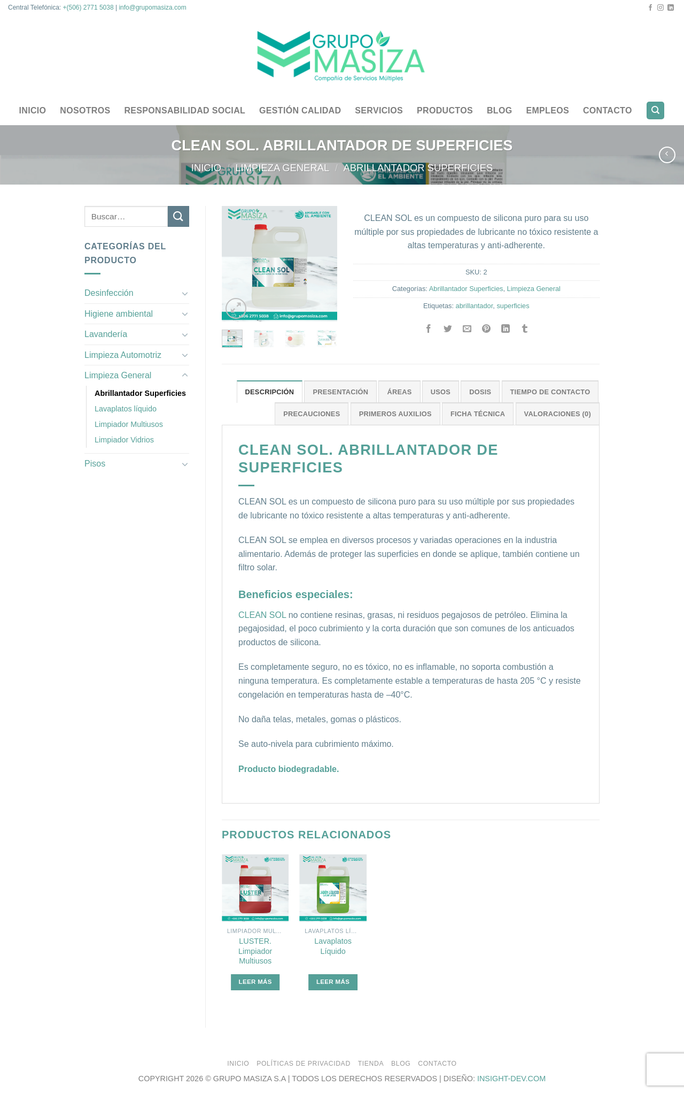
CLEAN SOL (262, 615)
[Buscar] (655, 110)
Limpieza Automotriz (122, 355)
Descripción (269, 392)
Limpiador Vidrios (124, 439)
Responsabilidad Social (184, 110)
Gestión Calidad (300, 110)
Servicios (379, 110)
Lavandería (105, 334)
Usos (440, 392)
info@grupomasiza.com (152, 7)
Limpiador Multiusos (129, 424)
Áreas (399, 392)
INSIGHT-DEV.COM (511, 1078)
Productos (445, 110)
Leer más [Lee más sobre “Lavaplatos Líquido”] (332, 982)
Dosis (480, 392)
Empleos (547, 110)
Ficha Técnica (477, 414)
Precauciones (311, 414)
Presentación (340, 392)
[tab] (270, 391)
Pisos (94, 463)
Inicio (32, 110)
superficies (512, 306)
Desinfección (109, 292)
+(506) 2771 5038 (88, 7)
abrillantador (474, 306)
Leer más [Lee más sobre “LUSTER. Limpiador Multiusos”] (255, 982)
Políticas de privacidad (303, 1063)
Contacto (607, 110)
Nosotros (85, 110)
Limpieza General (282, 167)
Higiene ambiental (118, 313)
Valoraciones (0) (557, 414)
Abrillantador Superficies (418, 167)
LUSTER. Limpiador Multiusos (255, 951)
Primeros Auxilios (395, 414)
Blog (499, 110)
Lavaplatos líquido (126, 408)
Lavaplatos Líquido (333, 946)
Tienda (371, 1063)
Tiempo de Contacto (550, 392)
